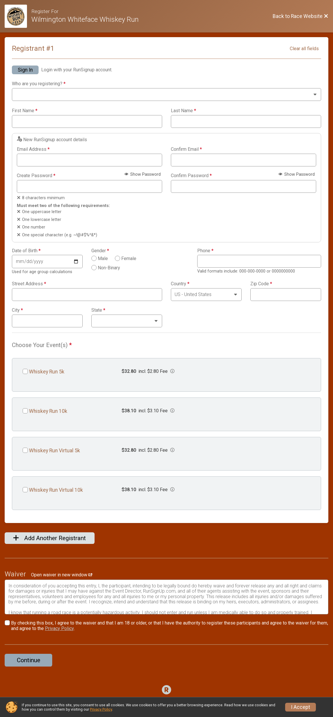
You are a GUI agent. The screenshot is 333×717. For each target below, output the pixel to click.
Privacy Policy (59, 628)
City (17, 310)
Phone (205, 250)
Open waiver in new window (62, 575)
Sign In (25, 70)
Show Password (142, 174)
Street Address (29, 283)
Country (180, 283)
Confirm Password (191, 175)
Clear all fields (304, 48)
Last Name (183, 110)
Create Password (36, 175)
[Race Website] (18, 16)
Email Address (33, 149)
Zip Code (261, 283)
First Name (24, 110)
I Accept (300, 707)
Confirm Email (186, 149)
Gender (100, 250)
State (98, 310)
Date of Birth (26, 250)
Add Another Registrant (49, 538)
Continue (28, 660)
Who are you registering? (39, 83)
